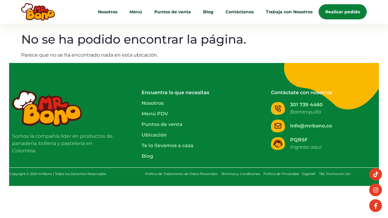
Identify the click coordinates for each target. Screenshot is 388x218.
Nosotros (107, 12)
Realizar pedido (342, 12)
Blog (208, 12)
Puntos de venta (172, 12)
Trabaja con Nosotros (289, 12)
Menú (135, 12)
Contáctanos (240, 12)
